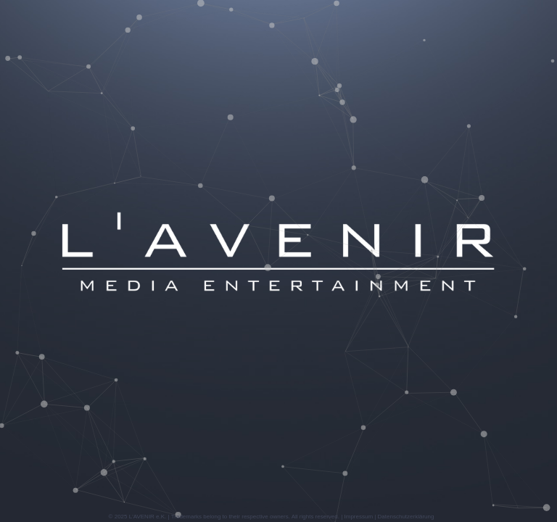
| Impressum (356, 516)
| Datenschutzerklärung (403, 516)
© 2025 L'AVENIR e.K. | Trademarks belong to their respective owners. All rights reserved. (224, 516)
